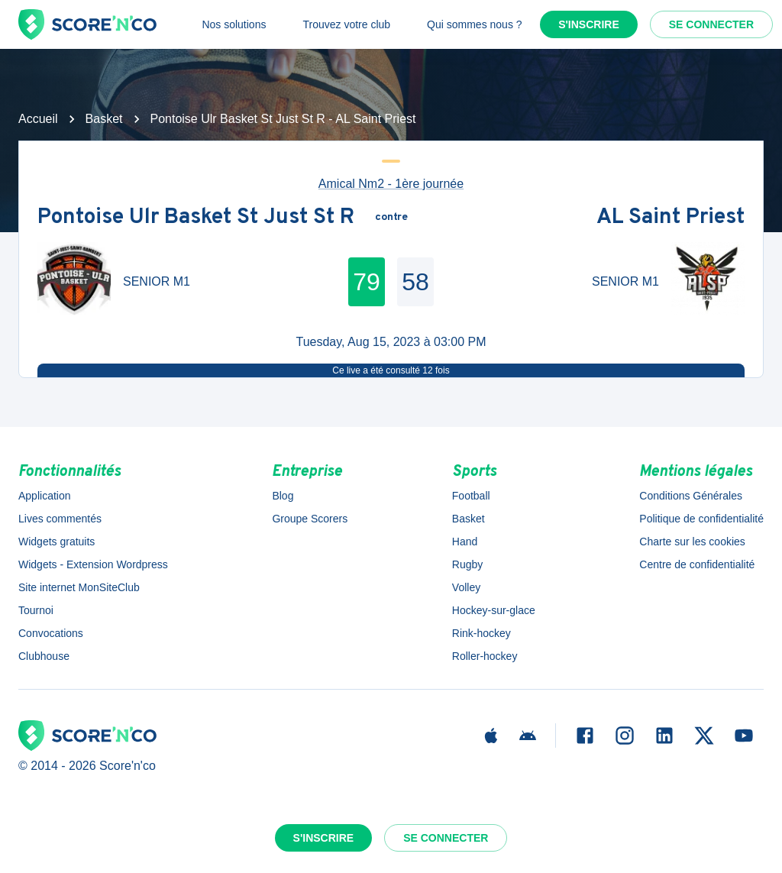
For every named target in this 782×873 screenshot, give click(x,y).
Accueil (38, 118)
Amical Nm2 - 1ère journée (391, 183)
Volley (466, 587)
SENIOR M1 (156, 281)
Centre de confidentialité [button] (697, 564)
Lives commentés (60, 518)
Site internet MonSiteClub (79, 587)
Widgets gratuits (56, 541)
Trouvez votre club (346, 24)
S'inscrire (588, 24)
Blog (282, 496)
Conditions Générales (690, 496)
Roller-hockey (485, 656)
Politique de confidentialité (701, 518)
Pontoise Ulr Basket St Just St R (195, 217)
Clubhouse (43, 656)
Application (44, 496)
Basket (104, 118)
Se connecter (711, 24)
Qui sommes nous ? (474, 24)
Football (471, 496)
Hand (464, 541)
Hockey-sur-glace (493, 610)
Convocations (50, 633)
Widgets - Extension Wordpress (93, 564)
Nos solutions (234, 24)
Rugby (467, 564)
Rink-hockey (481, 633)
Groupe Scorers (309, 518)
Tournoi (35, 610)
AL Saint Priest (670, 217)
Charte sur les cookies (692, 541)
